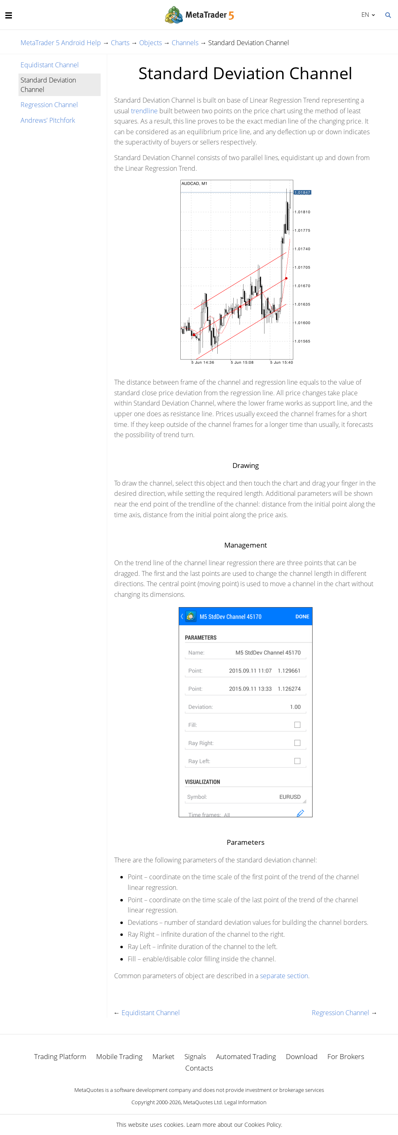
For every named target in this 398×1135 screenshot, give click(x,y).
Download (301, 1056)
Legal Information (245, 1102)
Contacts (199, 1068)
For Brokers (345, 1056)
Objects (150, 42)
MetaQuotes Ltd (202, 1102)
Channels (185, 42)
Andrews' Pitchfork (48, 120)
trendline (144, 110)
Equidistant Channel (50, 64)
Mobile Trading (119, 1056)
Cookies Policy (262, 1124)
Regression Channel (49, 104)
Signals (195, 1056)
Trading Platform (60, 1056)
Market (163, 1056)
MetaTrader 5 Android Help (61, 42)
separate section (284, 975)
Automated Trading (246, 1056)
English (364, 14)
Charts (120, 42)
